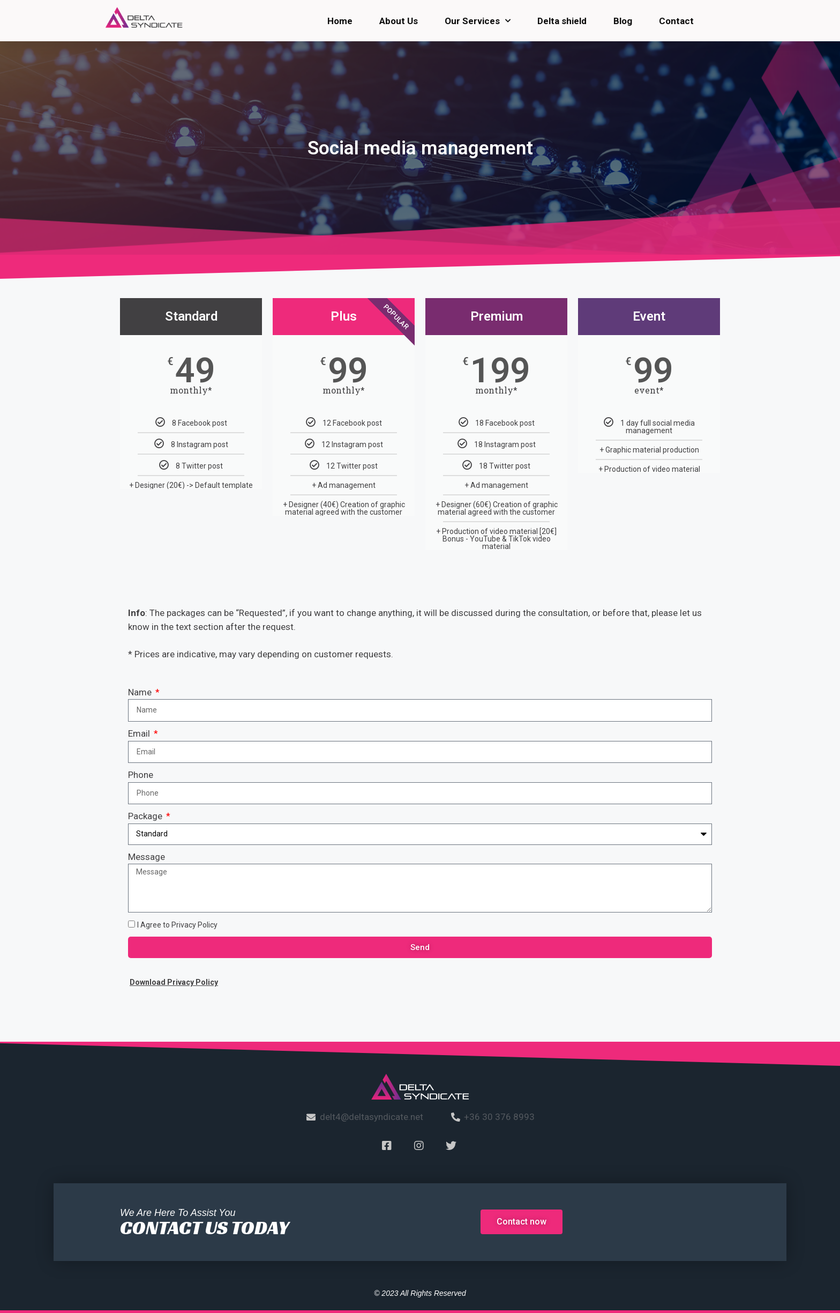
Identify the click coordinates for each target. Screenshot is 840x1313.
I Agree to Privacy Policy (177, 925)
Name (141, 692)
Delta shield (562, 21)
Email (140, 733)
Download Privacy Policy (174, 982)
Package (146, 816)
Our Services (478, 21)
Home (339, 21)
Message (146, 856)
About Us (398, 21)
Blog (622, 21)
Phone (140, 774)
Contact (676, 21)
